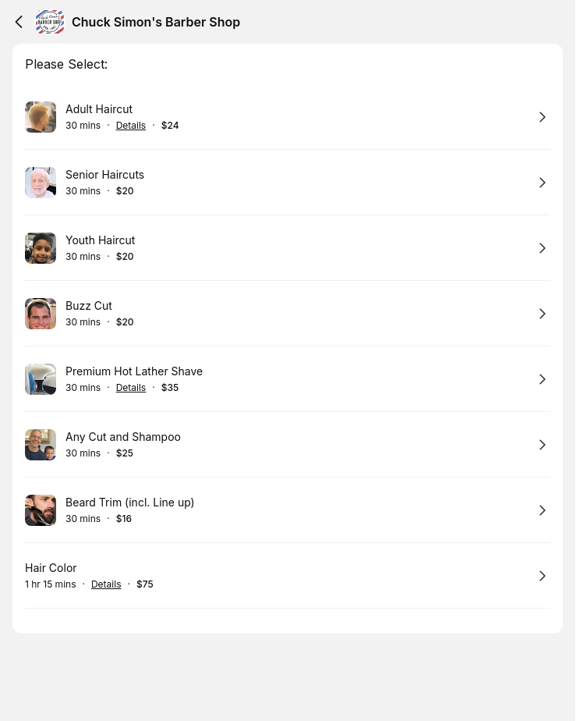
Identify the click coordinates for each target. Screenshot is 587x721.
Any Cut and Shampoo (123, 436)
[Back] (18, 22)
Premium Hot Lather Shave (134, 371)
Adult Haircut (99, 108)
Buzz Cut (88, 305)
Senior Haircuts (104, 174)
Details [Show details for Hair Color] (106, 584)
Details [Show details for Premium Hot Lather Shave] (131, 388)
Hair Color (51, 567)
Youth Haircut (100, 240)
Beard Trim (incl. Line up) (130, 502)
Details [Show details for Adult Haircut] (131, 125)
